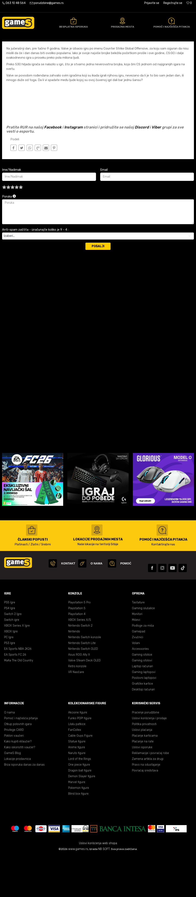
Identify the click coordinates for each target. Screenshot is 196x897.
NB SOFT (104, 890)
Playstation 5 (76, 649)
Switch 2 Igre (13, 655)
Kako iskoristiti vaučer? (19, 788)
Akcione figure (77, 754)
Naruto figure (76, 794)
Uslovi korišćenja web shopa (98, 884)
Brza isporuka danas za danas (24, 806)
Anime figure (76, 788)
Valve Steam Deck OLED (84, 702)
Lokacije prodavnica (17, 800)
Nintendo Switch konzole (84, 678)
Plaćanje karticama (145, 777)
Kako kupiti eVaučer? (18, 783)
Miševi (136, 661)
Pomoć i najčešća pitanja (21, 759)
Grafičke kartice (142, 725)
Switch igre (11, 661)
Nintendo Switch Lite (82, 684)
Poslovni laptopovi (144, 719)
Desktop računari (143, 731)
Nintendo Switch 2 (80, 667)
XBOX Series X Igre (17, 667)
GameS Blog (12, 794)
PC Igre (9, 678)
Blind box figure (78, 835)
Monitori (137, 655)
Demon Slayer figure (81, 818)
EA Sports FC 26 (15, 696)
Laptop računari (142, 707)
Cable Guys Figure (80, 777)
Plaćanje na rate (143, 783)
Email (104, 211)
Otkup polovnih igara (18, 765)
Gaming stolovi (142, 702)
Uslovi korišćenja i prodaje (149, 759)
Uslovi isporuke (142, 788)
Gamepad (138, 673)
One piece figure (79, 806)
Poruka (9, 238)
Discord (142, 168)
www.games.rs (78, 890)
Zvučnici (137, 678)
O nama (9, 754)
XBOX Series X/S (79, 661)
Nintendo (74, 673)
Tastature (138, 644)
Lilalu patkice (76, 765)
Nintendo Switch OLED (83, 690)
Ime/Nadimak (11, 211)
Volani (136, 684)
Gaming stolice (142, 696)
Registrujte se (172, 3)
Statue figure (76, 783)
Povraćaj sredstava (145, 812)
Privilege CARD (14, 771)
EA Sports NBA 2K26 (17, 690)
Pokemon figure (78, 829)
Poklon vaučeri (14, 777)
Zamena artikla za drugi (147, 800)
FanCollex (74, 771)
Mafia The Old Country (18, 702)
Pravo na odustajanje (146, 806)
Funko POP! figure (79, 759)
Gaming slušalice (143, 649)
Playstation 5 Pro (79, 644)
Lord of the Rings (79, 800)
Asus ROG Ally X (79, 696)
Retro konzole (77, 707)
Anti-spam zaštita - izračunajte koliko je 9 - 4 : (35, 271)
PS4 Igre (9, 649)
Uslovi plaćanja (142, 771)
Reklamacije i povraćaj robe (150, 794)
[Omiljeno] (189, 3)
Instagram (73, 168)
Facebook (53, 168)
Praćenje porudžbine (145, 754)
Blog (33, 45)
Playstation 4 (76, 655)
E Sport (44, 45)
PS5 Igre (9, 644)
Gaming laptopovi (143, 713)
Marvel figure (76, 823)
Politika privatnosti (144, 765)
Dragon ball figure (79, 812)
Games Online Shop (14, 45)
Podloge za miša (143, 667)
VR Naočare (76, 713)
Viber (156, 168)
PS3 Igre (9, 684)
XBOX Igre (11, 673)
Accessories (140, 690)
